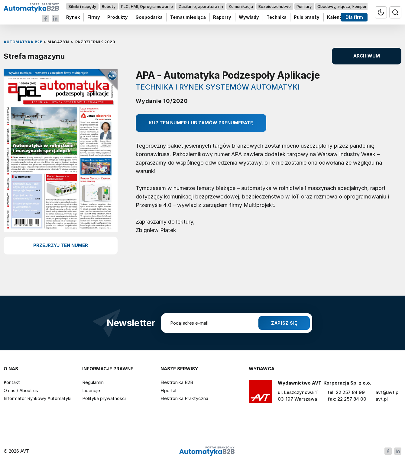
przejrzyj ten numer (60, 245)
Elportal (168, 390)
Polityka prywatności (104, 398)
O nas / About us (21, 390)
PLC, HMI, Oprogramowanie (147, 6)
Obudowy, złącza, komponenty (346, 6)
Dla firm (354, 17)
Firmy (93, 17)
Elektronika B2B (176, 382)
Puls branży (306, 17)
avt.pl (381, 399)
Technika (277, 17)
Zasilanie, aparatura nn (201, 6)
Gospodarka (149, 17)
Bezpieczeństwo (274, 6)
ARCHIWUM (366, 56)
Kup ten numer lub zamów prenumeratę (201, 123)
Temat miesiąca (188, 17)
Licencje (91, 390)
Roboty (108, 6)
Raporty (222, 17)
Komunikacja (241, 6)
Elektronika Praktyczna (184, 398)
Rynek (73, 17)
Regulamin (93, 382)
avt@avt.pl (387, 392)
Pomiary (304, 6)
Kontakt (12, 382)
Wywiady (249, 17)
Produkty (117, 17)
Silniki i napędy (82, 6)
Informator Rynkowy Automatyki (37, 398)
